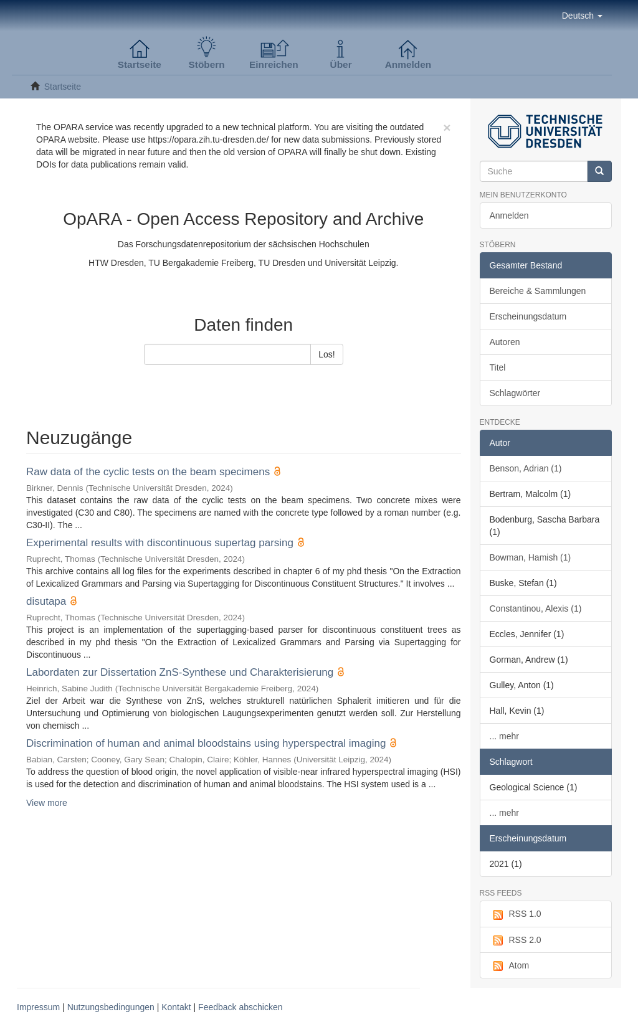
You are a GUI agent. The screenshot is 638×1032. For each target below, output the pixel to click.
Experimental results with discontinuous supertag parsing (159, 543)
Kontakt (176, 1007)
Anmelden (509, 215)
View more (46, 803)
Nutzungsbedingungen (111, 1007)
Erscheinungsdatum (528, 316)
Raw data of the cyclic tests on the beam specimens (148, 472)
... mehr (504, 736)
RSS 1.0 (515, 914)
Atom (510, 966)
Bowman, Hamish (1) (530, 557)
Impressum (38, 1007)
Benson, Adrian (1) (526, 468)
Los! (326, 354)
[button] (582, 15)
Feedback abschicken (240, 1007)
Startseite (62, 87)
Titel (498, 367)
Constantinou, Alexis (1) (536, 608)
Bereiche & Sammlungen (538, 291)
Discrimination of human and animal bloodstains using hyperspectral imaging (206, 743)
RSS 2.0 (515, 940)
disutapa (46, 601)
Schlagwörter (515, 393)
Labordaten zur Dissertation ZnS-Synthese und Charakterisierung (179, 672)
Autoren (505, 342)
